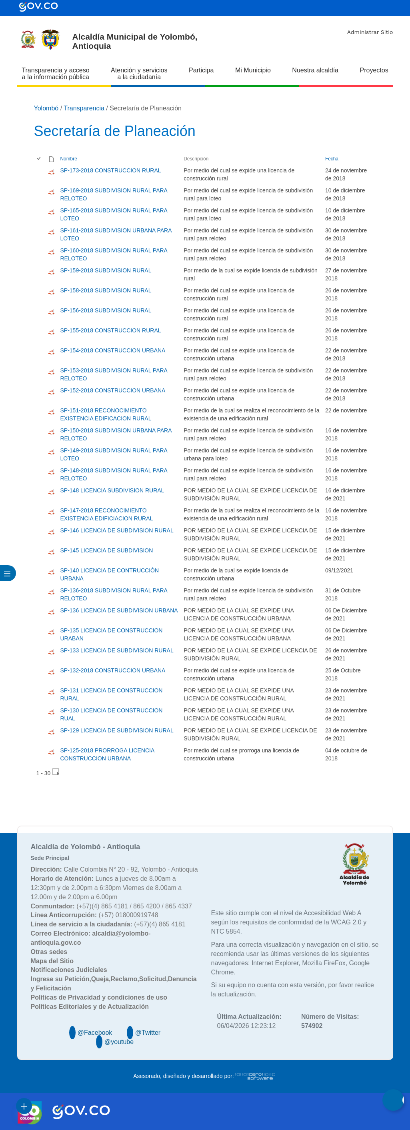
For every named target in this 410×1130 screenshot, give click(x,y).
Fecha (331, 159)
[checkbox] (39, 159)
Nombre (68, 159)
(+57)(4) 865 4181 (108, 924)
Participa (201, 70)
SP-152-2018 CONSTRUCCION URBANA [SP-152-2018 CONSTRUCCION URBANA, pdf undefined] (113, 390)
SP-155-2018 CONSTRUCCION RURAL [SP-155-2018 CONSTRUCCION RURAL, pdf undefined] (110, 330)
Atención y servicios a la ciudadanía (139, 73)
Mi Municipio (253, 70)
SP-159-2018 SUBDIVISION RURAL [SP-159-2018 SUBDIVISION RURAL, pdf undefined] (106, 270)
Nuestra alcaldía (315, 70)
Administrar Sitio (370, 32)
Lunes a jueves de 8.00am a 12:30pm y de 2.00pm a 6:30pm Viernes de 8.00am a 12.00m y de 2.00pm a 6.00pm (106, 887)
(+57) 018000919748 (94, 915)
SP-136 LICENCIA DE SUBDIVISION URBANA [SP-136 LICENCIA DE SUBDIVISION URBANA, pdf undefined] (119, 610)
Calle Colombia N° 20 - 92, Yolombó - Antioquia (114, 869)
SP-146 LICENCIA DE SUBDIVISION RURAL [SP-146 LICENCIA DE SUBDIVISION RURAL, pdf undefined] (117, 530)
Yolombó (46, 108)
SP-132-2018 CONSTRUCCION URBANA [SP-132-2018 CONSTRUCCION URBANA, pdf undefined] (113, 670)
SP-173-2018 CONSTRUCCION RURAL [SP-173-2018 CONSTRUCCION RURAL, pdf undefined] (110, 170)
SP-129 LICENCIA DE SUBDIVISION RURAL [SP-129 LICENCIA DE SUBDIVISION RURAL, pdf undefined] (117, 730)
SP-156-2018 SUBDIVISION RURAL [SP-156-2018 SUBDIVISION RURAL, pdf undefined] (106, 310)
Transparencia (84, 108)
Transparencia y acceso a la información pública (55, 73)
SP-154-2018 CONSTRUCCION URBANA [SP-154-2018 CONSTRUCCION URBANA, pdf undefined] (113, 350)
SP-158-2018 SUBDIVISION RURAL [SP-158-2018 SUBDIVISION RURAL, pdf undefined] (106, 290)
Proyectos (374, 70)
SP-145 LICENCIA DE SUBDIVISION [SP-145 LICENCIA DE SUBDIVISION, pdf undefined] (106, 550)
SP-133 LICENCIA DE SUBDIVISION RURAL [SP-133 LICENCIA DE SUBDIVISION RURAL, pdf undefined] (117, 650)
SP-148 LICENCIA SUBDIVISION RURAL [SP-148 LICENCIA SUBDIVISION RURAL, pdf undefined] (112, 490)
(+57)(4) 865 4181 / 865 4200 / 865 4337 (111, 906)
